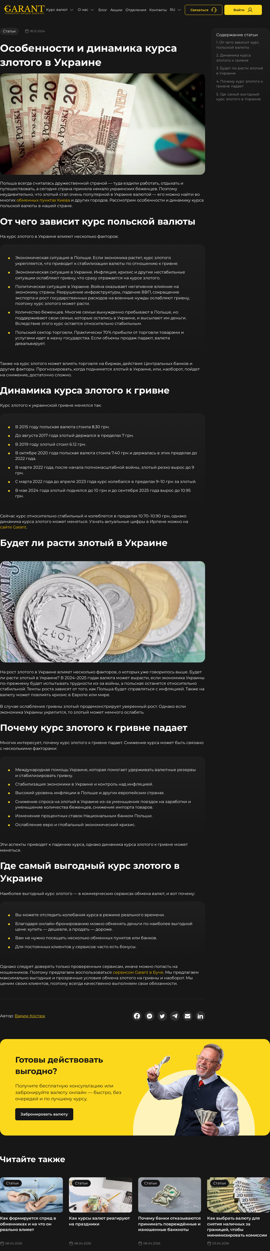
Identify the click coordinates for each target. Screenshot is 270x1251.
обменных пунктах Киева (43, 200)
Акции (116, 10)
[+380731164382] (203, 10)
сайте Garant (13, 527)
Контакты (158, 10)
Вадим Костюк (30, 1015)
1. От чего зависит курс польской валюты (237, 45)
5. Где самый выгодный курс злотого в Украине (238, 97)
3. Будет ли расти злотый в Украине (239, 70)
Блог (102, 10)
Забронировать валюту (44, 1114)
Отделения (135, 10)
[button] (60, 10)
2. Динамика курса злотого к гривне (233, 58)
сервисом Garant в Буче (138, 972)
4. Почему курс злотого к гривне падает (239, 84)
